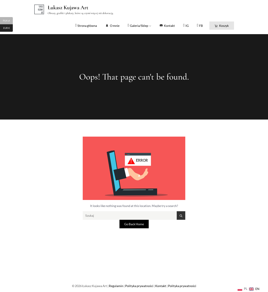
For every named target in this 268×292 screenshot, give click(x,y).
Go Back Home (134, 224)
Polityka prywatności (139, 286)
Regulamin (116, 286)
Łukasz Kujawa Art (68, 7)
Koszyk (222, 25)
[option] (254, 289)
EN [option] (257, 289)
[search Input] (134, 215)
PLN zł (8, 21)
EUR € (8, 28)
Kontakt (160, 286)
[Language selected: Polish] (249, 288)
